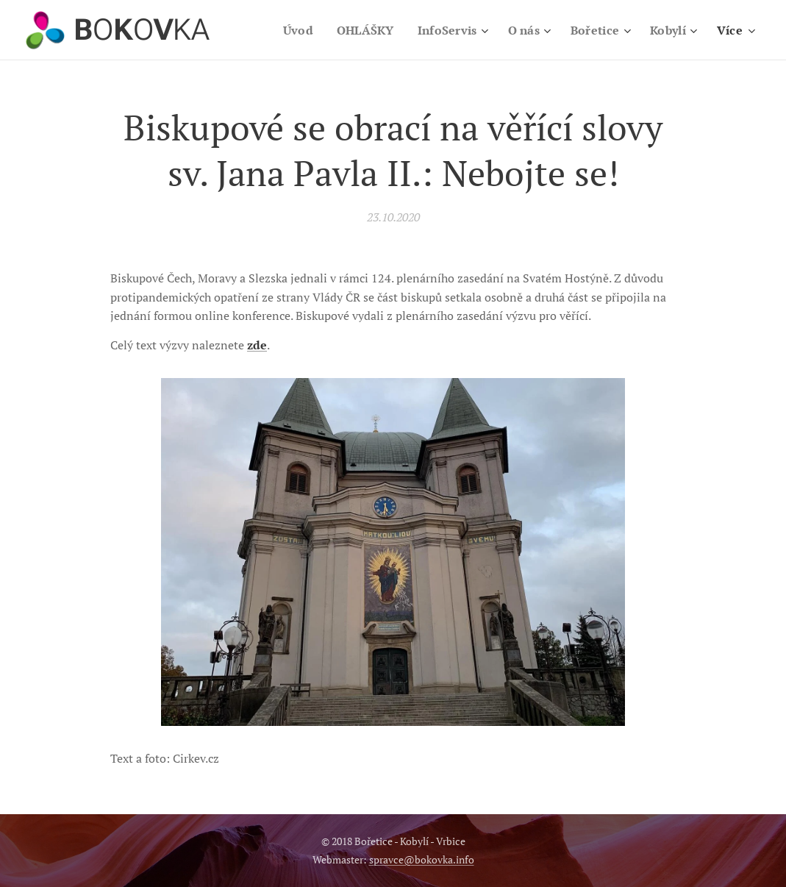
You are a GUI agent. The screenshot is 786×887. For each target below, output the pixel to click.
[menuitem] (287, 30)
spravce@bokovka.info (421, 859)
